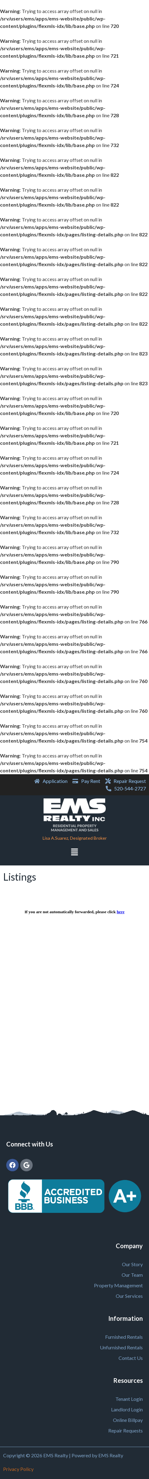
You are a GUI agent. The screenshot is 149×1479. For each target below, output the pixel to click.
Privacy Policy (18, 1469)
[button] (74, 852)
